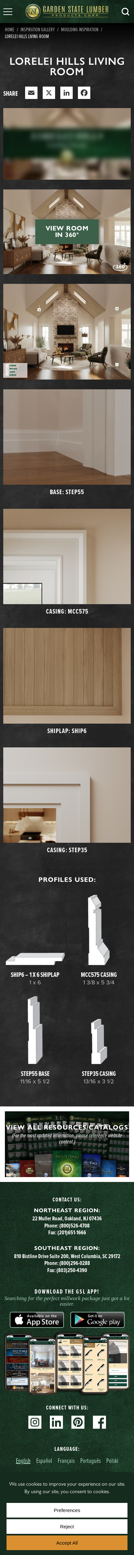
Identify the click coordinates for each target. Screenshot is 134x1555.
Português (90, 1460)
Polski (112, 1460)
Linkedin (56, 1422)
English (23, 1460)
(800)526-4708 (74, 1225)
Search (125, 12)
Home (9, 29)
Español (44, 1460)
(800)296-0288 (74, 1263)
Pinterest (77, 1422)
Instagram (34, 1422)
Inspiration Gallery (38, 29)
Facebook (99, 1422)
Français (66, 1460)
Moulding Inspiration (79, 29)
